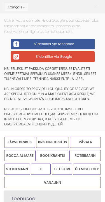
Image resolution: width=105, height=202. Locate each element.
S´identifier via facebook (54, 44)
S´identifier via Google (54, 56)
